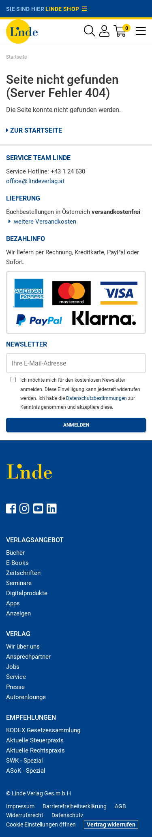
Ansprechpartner (28, 656)
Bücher (15, 552)
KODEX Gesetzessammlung (43, 730)
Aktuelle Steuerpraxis (35, 740)
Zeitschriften (23, 573)
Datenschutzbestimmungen (97, 398)
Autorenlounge (26, 697)
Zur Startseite (34, 130)
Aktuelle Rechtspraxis (35, 750)
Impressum (20, 806)
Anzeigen (18, 613)
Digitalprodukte (26, 593)
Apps (13, 603)
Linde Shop (66, 9)
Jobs (12, 666)
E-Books (17, 562)
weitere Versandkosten (41, 221)
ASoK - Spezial (25, 770)
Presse (15, 687)
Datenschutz (67, 815)
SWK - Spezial (24, 760)
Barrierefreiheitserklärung (75, 806)
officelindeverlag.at (35, 181)
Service (16, 677)
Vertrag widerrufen (111, 824)
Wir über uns (23, 646)
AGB (120, 806)
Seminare (19, 583)
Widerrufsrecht (24, 815)
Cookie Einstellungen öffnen (41, 824)
